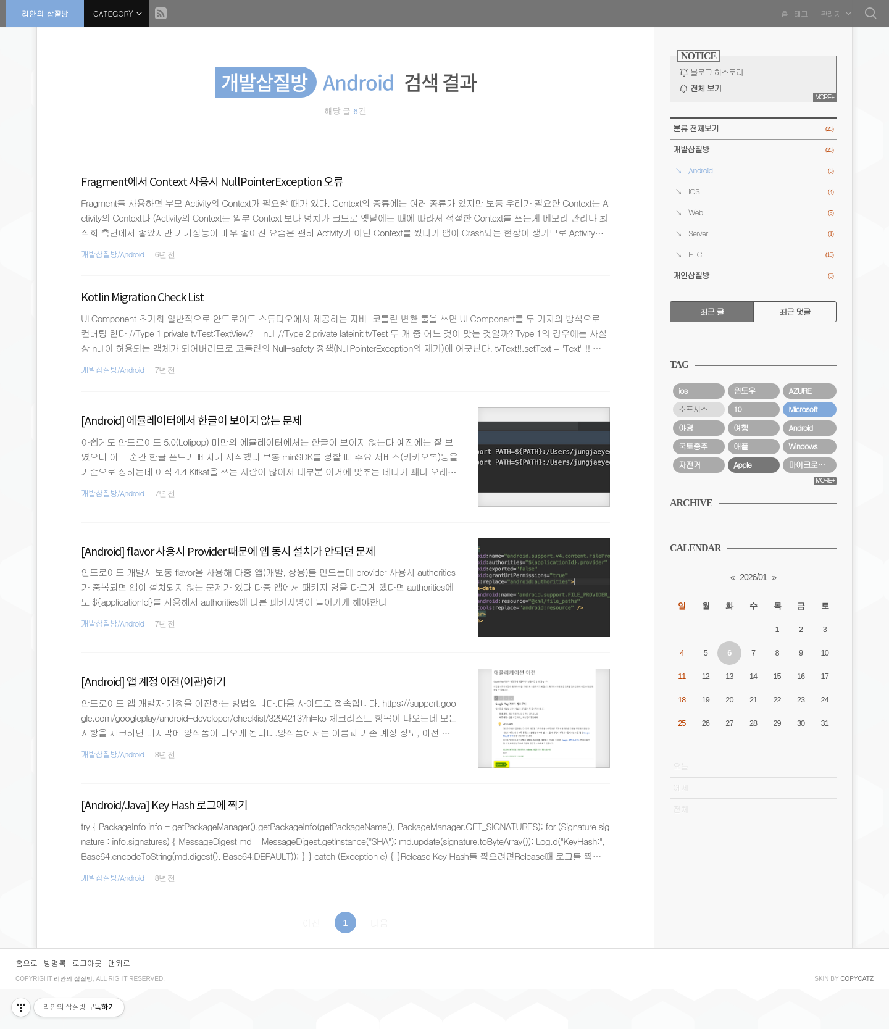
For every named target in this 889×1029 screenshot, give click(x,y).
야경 (685, 582)
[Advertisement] (753, 415)
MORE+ (824, 97)
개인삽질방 (753, 275)
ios (683, 545)
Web (760, 212)
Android (760, 170)
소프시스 (692, 563)
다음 (379, 922)
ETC (760, 254)
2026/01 (753, 731)
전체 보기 (705, 88)
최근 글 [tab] (712, 311)
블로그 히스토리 (716, 72)
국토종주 (692, 600)
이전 (312, 922)
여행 (740, 582)
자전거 (689, 619)
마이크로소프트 (812, 619)
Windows (802, 600)
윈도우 (744, 545)
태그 (797, 12)
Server (760, 233)
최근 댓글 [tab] (794, 311)
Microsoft (802, 563)
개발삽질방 (753, 150)
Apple (742, 619)
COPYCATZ (857, 1018)
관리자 (832, 12)
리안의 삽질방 (48, 12)
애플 (740, 600)
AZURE (799, 545)
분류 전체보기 (753, 129)
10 (737, 563)
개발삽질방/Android (112, 254)
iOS (760, 191)
